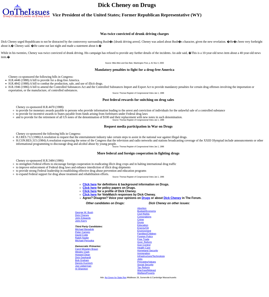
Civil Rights (143, 213)
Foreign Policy (145, 236)
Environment (144, 230)
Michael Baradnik (84, 229)
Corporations (144, 216)
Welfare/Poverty (146, 273)
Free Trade (143, 239)
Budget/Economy (146, 211)
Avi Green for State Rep (115, 277)
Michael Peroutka (84, 240)
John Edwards (83, 218)
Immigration (143, 253)
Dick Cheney (172, 198)
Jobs (139, 259)
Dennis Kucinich (84, 263)
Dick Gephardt (83, 257)
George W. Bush (84, 212)
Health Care (143, 247)
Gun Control (144, 244)
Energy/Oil (143, 228)
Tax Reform (143, 267)
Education (142, 225)
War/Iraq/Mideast (146, 270)
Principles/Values (146, 261)
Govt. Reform (144, 242)
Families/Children (146, 233)
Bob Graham (82, 260)
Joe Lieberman (83, 266)
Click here (90, 184)
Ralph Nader (82, 237)
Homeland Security (147, 250)
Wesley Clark (82, 251)
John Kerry (81, 220)
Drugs (146, 198)
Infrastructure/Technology (151, 256)
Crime (140, 219)
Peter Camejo (82, 232)
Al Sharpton (81, 268)
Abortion (141, 208)
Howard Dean (82, 254)
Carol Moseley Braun (86, 249)
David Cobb (81, 235)
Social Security (145, 264)
